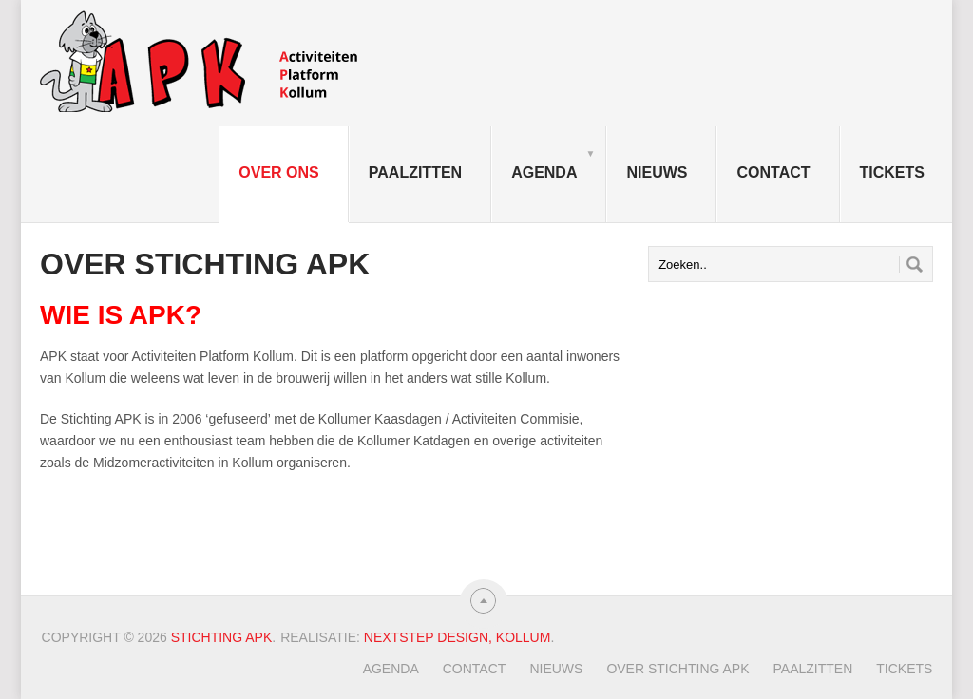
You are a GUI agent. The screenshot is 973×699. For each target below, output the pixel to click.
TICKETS (892, 172)
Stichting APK (222, 637)
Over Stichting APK (677, 668)
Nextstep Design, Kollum (457, 637)
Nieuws (656, 172)
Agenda (553, 163)
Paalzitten (415, 172)
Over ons (278, 172)
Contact (773, 172)
